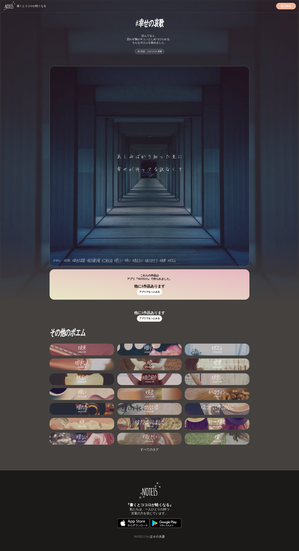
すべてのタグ (149, 449)
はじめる (286, 6)
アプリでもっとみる (149, 291)
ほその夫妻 (157, 536)
